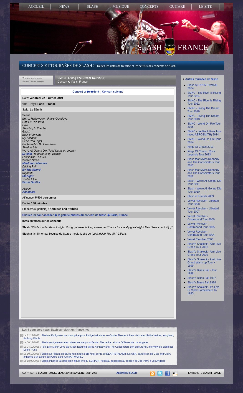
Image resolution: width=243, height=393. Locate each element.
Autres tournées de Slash (201, 79)
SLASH (93, 6)
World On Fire (31, 182)
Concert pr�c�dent (86, 91)
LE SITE (205, 6)
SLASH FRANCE (172, 47)
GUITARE (177, 6)
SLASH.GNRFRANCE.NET (72, 373)
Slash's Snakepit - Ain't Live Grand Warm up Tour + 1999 (204, 262)
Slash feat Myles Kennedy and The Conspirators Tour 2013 (203, 162)
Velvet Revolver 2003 (200, 239)
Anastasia (28, 192)
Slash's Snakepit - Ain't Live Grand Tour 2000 (204, 253)
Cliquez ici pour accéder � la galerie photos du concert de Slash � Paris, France (75, 215)
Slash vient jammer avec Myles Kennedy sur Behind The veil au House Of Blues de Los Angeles (95, 342)
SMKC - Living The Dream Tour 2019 (81, 79)
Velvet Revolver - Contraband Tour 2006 (201, 218)
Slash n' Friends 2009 (200, 196)
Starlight (27, 176)
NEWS (64, 6)
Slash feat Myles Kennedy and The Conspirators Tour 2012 (203, 173)
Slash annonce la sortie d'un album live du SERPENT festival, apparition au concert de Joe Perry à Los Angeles (103, 360)
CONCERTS (149, 6)
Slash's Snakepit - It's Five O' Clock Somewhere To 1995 (203, 290)
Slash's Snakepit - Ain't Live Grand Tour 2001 (204, 245)
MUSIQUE (121, 6)
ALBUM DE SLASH (126, 373)
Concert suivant (112, 91)
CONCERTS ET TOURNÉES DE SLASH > (99, 65)
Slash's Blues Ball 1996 (201, 282)
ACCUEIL (36, 6)
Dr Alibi (27, 153)
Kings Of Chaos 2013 (200, 146)
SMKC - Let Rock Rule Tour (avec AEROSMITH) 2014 (204, 133)
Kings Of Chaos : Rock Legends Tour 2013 (201, 153)
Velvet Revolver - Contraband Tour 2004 (201, 233)
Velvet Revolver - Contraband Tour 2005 (201, 225)
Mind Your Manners (35, 163)
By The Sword (31, 169)
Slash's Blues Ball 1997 (201, 278)
